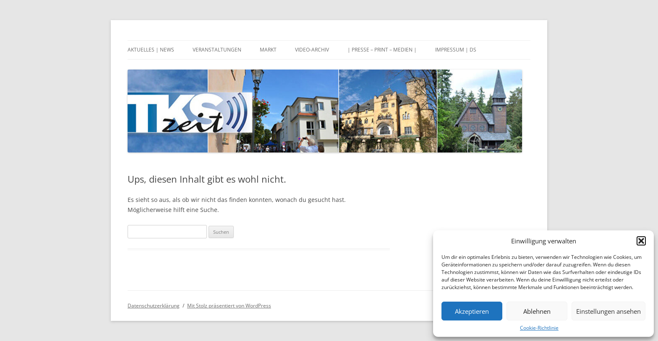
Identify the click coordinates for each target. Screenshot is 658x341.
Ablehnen (537, 311)
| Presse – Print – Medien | (382, 49)
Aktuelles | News (151, 49)
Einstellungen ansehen (608, 311)
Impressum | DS (455, 49)
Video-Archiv (312, 49)
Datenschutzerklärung (154, 305)
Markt (268, 49)
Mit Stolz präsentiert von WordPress (229, 305)
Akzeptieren (472, 311)
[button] (641, 241)
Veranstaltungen (217, 49)
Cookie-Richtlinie (539, 327)
